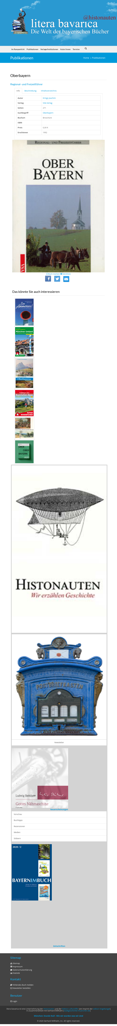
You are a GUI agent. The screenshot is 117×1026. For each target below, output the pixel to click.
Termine (76, 49)
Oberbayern (48, 113)
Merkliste (65, 274)
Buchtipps (18, 820)
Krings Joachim (49, 98)
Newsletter (59, 742)
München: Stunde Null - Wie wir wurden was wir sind (58, 1016)
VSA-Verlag (47, 103)
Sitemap (15, 963)
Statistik (15, 973)
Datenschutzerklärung (21, 970)
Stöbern (17, 838)
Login (13, 1001)
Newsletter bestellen (20, 988)
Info (18, 90)
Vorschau (18, 814)
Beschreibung (30, 90)
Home (86, 57)
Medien (17, 832)
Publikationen (32, 49)
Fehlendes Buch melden (21, 985)
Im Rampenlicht (17, 49)
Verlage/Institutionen (49, 49)
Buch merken (53, 274)
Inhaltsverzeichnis (49, 90)
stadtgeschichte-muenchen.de (77, 1010)
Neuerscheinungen (59, 809)
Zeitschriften (59, 946)
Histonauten (48, 1009)
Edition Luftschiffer (70, 1009)
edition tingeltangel (101, 1009)
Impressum (16, 966)
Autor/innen (65, 49)
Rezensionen (19, 826)
